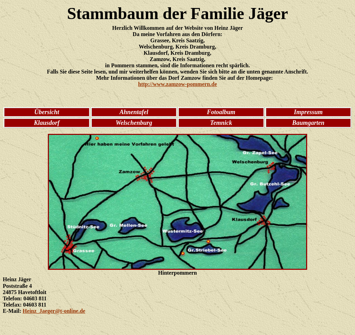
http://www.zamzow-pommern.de (177, 84)
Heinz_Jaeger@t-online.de (54, 311)
